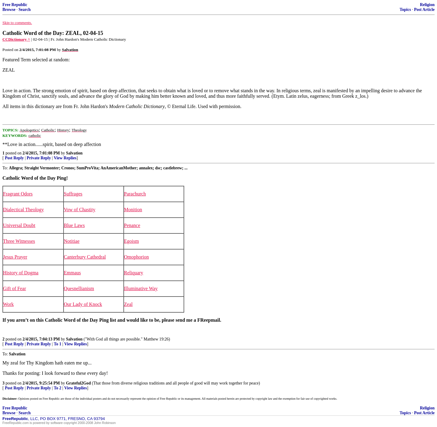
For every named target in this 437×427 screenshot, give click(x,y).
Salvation (74, 153)
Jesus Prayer (15, 256)
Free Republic (14, 4)
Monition (133, 209)
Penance (132, 225)
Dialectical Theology (23, 209)
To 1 (57, 344)
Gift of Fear (14, 288)
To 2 (57, 388)
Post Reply (14, 158)
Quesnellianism (79, 288)
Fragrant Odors (18, 193)
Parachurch (135, 193)
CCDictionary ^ (16, 39)
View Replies (65, 158)
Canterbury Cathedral (85, 256)
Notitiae (72, 241)
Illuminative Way (141, 288)
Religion (427, 4)
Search (25, 9)
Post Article (424, 9)
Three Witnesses (19, 241)
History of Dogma (20, 272)
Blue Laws (74, 225)
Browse (8, 9)
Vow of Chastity (79, 209)
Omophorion (136, 256)
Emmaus (72, 272)
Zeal (128, 304)
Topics (405, 9)
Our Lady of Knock (83, 304)
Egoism (131, 241)
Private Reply (39, 158)
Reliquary (133, 272)
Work (8, 304)
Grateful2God (78, 383)
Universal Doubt (19, 225)
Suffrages (73, 193)
